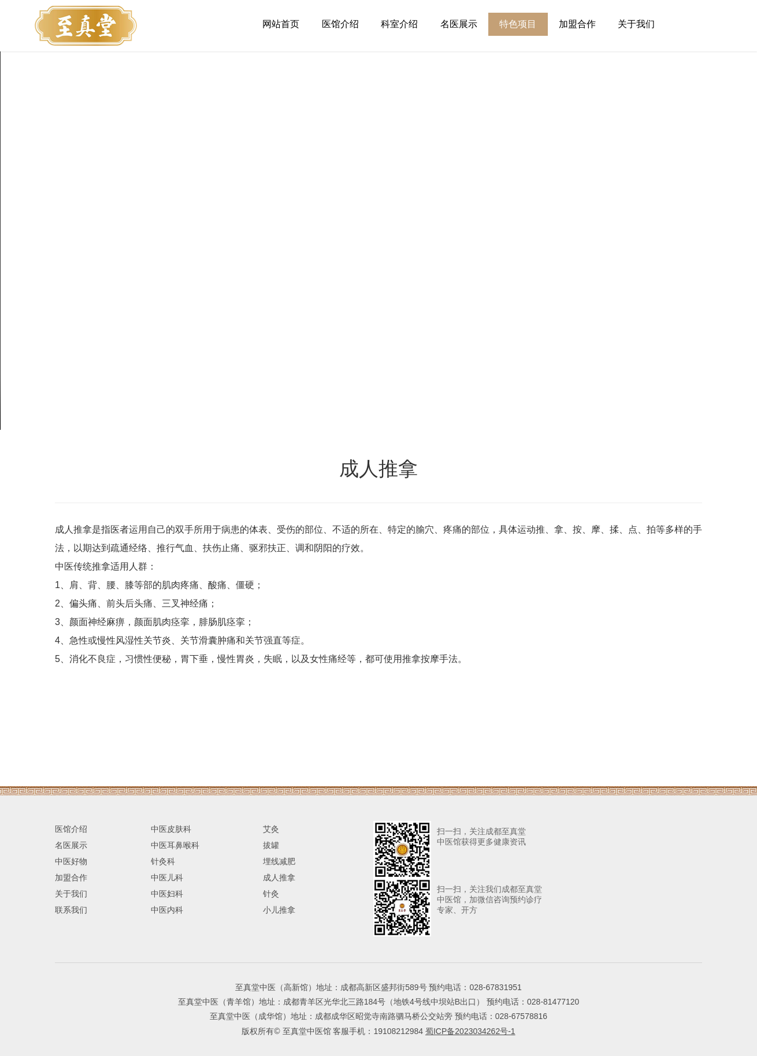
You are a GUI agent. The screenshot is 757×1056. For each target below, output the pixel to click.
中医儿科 (167, 877)
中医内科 (167, 909)
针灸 (271, 893)
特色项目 (517, 24)
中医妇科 (167, 893)
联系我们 (71, 909)
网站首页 (280, 24)
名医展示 (458, 24)
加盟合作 (577, 24)
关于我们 (636, 24)
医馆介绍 (340, 24)
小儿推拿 (279, 909)
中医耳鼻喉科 (175, 845)
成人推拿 (279, 877)
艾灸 (271, 829)
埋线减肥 (279, 861)
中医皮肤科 (171, 829)
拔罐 (271, 845)
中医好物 (71, 861)
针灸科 (163, 861)
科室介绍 (399, 24)
